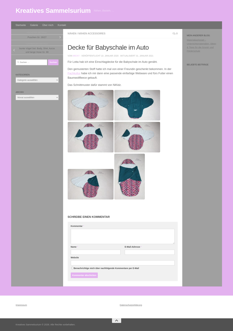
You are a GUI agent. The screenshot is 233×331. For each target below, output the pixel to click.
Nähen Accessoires (91, 33)
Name (74, 247)
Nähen (72, 33)
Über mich (47, 25)
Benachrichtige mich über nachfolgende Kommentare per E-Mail (105, 268)
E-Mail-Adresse (133, 247)
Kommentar (77, 226)
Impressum (21, 305)
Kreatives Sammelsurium (53, 10)
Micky (76, 56)
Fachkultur (74, 73)
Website (75, 257)
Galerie (34, 25)
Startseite (21, 25)
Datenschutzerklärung (131, 305)
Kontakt (62, 25)
